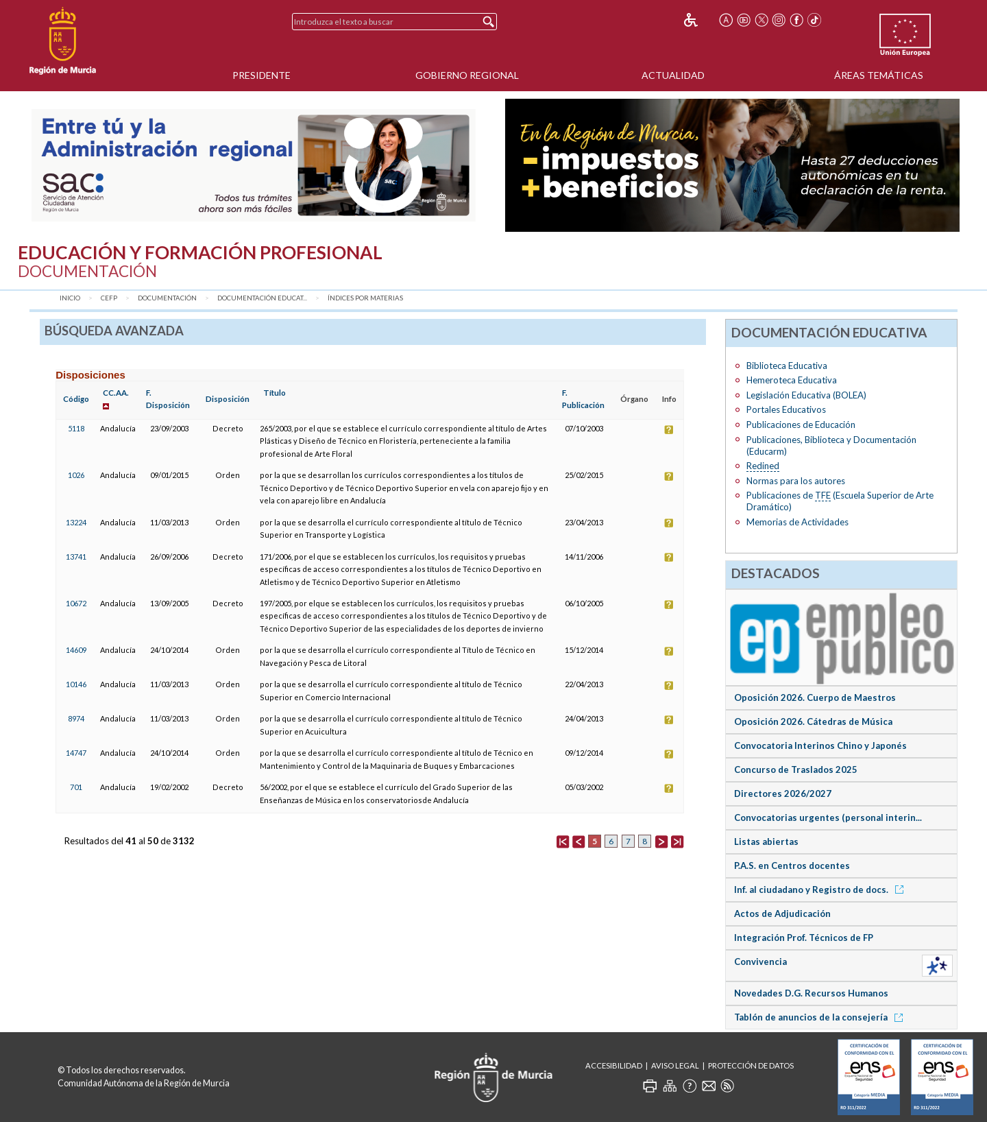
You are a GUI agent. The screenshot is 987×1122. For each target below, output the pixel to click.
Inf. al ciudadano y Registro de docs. (821, 889)
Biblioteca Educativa (786, 365)
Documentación (167, 298)
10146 (76, 684)
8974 (76, 718)
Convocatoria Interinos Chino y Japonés (820, 745)
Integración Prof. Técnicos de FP (803, 937)
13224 (76, 522)
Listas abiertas (766, 841)
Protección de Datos (751, 1065)
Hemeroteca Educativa (791, 379)
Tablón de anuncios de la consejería (820, 1017)
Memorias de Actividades (797, 521)
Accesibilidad (613, 1065)
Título (274, 392)
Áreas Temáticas (878, 75)
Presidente (261, 75)
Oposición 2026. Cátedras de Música (813, 721)
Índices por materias (365, 298)
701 (76, 787)
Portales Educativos (786, 409)
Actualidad (673, 75)
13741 (76, 556)
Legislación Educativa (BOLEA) (806, 395)
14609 (76, 649)
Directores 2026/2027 (782, 793)
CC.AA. (116, 392)
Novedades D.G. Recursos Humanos (811, 993)
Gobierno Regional (467, 75)
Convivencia (760, 961)
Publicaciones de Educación (800, 424)
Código (76, 398)
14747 (76, 752)
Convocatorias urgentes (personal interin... (828, 817)
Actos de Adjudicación (782, 913)
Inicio (70, 298)
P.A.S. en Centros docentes (792, 865)
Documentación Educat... (262, 298)
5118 (76, 428)
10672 (76, 603)
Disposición (227, 398)
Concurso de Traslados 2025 (795, 769)
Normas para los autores (795, 480)
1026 (76, 474)
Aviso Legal (675, 1065)
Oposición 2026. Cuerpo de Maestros (815, 697)
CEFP (109, 298)
